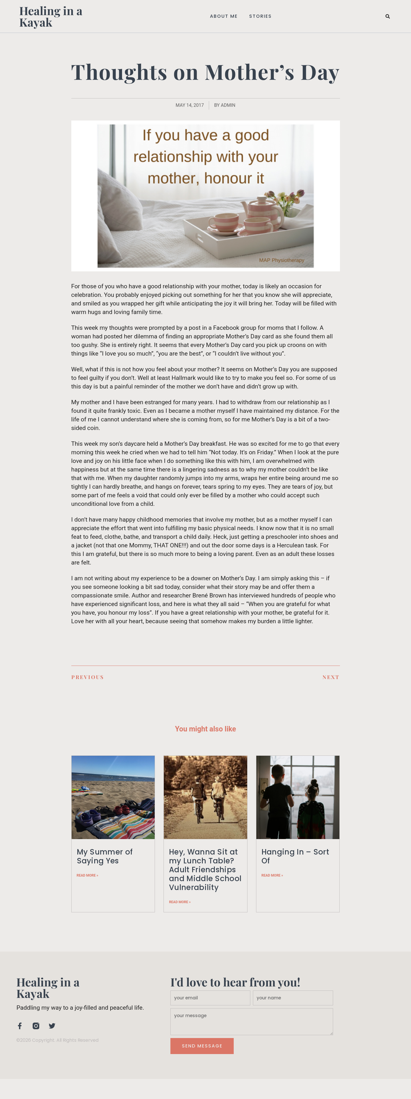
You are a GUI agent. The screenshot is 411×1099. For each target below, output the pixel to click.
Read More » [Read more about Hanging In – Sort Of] (272, 875)
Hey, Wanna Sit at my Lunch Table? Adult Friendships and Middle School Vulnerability (205, 870)
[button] (388, 17)
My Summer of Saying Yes (105, 856)
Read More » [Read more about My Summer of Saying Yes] (87, 875)
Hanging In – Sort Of (295, 856)
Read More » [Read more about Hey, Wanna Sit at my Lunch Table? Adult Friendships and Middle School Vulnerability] (179, 902)
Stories (260, 16)
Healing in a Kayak (50, 16)
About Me (224, 16)
